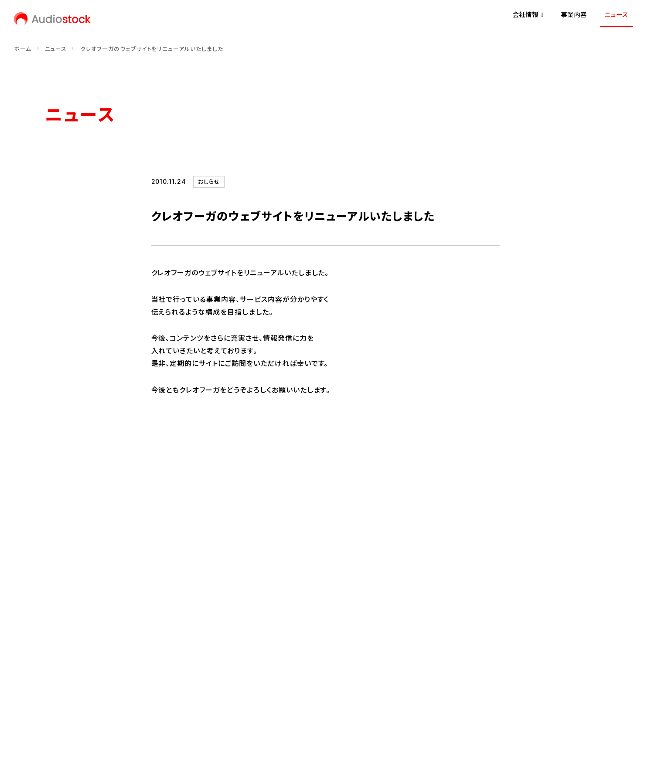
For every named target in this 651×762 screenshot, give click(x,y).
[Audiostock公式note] (80, 665)
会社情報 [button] (527, 14)
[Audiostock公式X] (48, 665)
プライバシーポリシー (126, 695)
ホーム (22, 49)
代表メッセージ (66, 605)
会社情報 (95, 578)
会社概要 (58, 635)
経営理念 (58, 620)
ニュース (616, 14)
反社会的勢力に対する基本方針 (289, 695)
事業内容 (574, 14)
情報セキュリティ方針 (200, 695)
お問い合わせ (64, 695)
